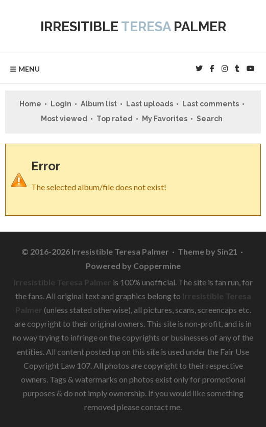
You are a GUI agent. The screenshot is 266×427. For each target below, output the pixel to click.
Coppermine (157, 266)
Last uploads (149, 104)
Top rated (114, 119)
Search (210, 119)
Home (30, 104)
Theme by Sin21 (207, 251)
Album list (99, 104)
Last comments (210, 104)
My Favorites (164, 119)
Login (61, 104)
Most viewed (64, 119)
